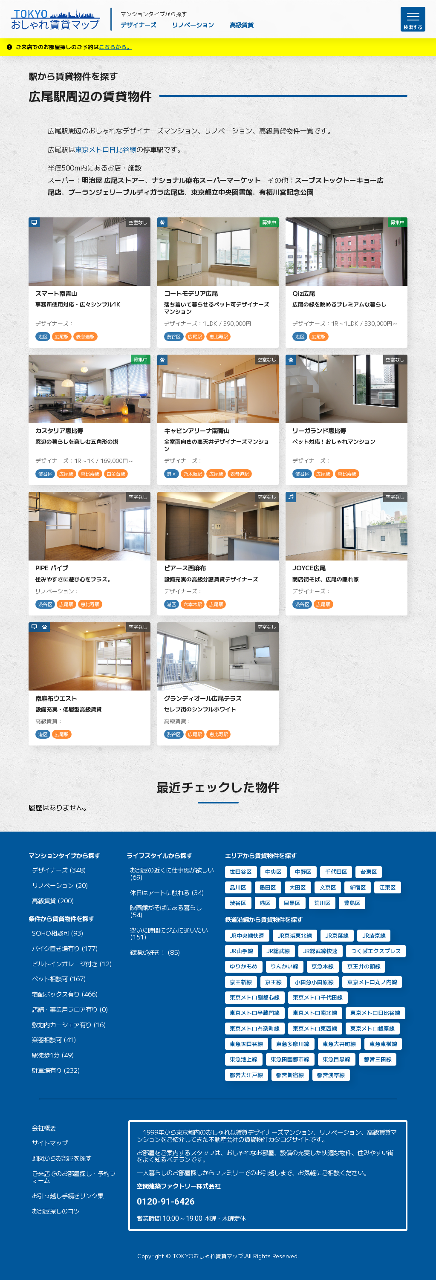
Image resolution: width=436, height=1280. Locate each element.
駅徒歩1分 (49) (53, 1055)
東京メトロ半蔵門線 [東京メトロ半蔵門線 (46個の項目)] (255, 1012)
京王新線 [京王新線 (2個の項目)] (241, 982)
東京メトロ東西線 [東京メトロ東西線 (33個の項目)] (315, 1028)
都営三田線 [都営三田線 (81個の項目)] (378, 1059)
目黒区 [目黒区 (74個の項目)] (292, 903)
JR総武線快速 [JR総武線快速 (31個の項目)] (320, 951)
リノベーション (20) (60, 885)
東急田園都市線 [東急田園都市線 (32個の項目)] (290, 1059)
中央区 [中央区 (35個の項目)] (273, 871)
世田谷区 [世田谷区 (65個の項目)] (241, 871)
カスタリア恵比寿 (59, 430)
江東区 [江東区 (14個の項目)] (387, 887)
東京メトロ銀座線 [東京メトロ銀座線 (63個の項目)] (372, 1028)
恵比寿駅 (218, 336)
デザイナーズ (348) (59, 870)
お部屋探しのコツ (56, 1211)
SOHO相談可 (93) (58, 933)
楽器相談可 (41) (54, 1039)
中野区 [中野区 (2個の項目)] (303, 871)
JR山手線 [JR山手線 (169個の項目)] (241, 951)
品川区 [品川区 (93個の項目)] (238, 887)
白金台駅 (116, 473)
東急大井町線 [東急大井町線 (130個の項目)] (339, 1044)
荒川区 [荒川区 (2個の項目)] (322, 903)
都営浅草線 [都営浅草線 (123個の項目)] (331, 1075)
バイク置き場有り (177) (65, 948)
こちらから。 (115, 47)
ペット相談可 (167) (59, 978)
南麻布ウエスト (56, 697)
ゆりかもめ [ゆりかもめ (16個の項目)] (243, 966)
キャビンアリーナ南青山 (197, 430)
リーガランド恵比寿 (319, 430)
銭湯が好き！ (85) (155, 952)
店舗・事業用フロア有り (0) (70, 1009)
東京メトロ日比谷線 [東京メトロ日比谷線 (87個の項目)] (375, 1012)
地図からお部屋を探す (62, 1158)
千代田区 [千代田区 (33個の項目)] (336, 871)
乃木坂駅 (192, 473)
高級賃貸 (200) (53, 900)
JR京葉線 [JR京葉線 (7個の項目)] (337, 935)
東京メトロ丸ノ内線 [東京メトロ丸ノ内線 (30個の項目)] (372, 982)
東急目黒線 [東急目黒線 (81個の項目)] (336, 1059)
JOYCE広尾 (309, 567)
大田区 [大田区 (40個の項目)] (297, 887)
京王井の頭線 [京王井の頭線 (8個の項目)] (364, 966)
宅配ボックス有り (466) (65, 994)
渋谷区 (174, 336)
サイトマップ (50, 1143)
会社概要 (44, 1128)
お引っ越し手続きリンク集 (68, 1195)
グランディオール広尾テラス (203, 697)
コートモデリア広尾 (191, 293)
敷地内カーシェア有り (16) (69, 1025)
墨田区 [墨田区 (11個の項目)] (268, 887)
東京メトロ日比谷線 (105, 149)
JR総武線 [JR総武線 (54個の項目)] (278, 951)
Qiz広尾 (303, 293)
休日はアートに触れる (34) (167, 892)
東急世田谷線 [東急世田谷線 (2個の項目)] (246, 1044)
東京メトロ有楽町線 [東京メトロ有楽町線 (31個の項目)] (255, 1028)
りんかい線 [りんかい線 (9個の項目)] (284, 966)
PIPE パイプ (51, 567)
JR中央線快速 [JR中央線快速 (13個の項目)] (247, 935)
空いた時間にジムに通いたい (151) (169, 934)
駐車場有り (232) (56, 1070)
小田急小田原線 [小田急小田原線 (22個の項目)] (314, 982)
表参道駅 (85, 336)
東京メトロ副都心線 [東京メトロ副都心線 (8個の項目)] (255, 997)
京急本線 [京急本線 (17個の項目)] (323, 966)
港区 (43, 336)
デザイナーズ (138, 24)
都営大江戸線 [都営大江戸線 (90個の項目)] (246, 1075)
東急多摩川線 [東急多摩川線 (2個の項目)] (292, 1044)
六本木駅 (192, 604)
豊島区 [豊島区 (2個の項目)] (352, 903)
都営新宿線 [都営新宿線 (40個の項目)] (290, 1075)
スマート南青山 (56, 293)
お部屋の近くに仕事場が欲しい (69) (172, 874)
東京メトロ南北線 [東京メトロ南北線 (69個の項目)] (315, 1012)
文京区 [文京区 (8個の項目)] (328, 887)
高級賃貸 (242, 24)
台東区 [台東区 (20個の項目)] (369, 871)
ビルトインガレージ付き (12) (72, 964)
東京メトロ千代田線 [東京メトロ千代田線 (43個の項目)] (318, 997)
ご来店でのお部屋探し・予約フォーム (73, 1177)
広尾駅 (62, 336)
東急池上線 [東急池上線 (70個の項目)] (243, 1059)
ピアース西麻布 (185, 567)
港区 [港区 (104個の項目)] (265, 903)
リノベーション (193, 24)
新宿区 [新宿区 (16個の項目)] (357, 887)
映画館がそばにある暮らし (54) (166, 911)
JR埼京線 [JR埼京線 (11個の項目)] (374, 935)
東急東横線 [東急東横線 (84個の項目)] (383, 1044)
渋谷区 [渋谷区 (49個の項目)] (238, 903)
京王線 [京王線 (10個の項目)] (273, 982)
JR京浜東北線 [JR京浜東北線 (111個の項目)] (294, 935)
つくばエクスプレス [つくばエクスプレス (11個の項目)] (376, 951)
